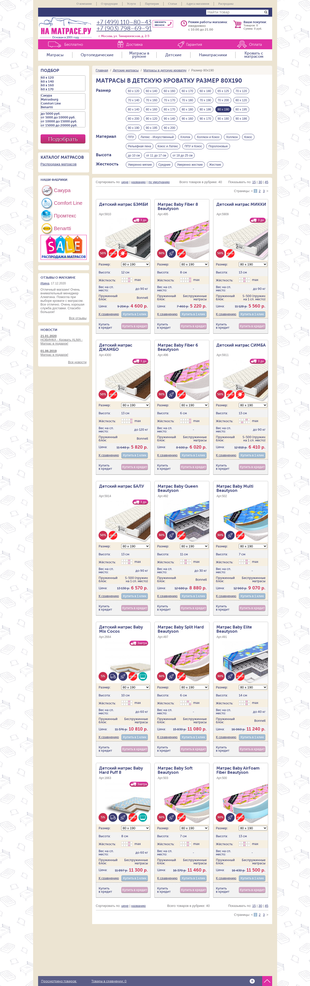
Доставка (134, 45)
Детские (173, 55)
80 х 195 (241, 109)
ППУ (131, 137)
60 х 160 (169, 91)
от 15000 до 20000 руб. (63, 125)
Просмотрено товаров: (59, 981)
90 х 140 (169, 118)
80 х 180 (187, 109)
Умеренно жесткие (190, 164)
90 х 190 (133, 128)
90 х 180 (223, 118)
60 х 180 (205, 91)
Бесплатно (73, 45)
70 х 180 (187, 100)
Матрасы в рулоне (139, 55)
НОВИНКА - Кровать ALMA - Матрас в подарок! (64, 339)
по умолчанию (159, 182)
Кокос (248, 137)
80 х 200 (133, 118)
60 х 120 (133, 91)
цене (124, 182)
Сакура (63, 96)
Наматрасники (213, 55)
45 (266, 182)
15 (254, 182)
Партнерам (152, 3)
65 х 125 (223, 91)
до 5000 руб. (63, 114)
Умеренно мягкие (140, 164)
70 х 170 (169, 100)
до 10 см (134, 155)
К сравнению (109, 314)
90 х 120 (151, 118)
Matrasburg (63, 100)
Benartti (63, 107)
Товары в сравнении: (108, 981)
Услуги (131, 3)
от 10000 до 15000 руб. (63, 121)
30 (260, 182)
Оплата (255, 45)
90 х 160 (187, 118)
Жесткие (215, 164)
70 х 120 (241, 91)
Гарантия (194, 45)
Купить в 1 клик (134, 314)
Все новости (77, 362)
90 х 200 (169, 128)
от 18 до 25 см (182, 155)
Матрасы (55, 55)
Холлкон (232, 137)
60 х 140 (151, 91)
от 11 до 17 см (156, 155)
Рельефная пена (139, 146)
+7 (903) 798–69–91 (124, 28)
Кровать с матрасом (253, 55)
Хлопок (185, 137)
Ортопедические (97, 55)
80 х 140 (133, 109)
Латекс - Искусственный (157, 137)
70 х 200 (223, 100)
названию (138, 182)
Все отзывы (77, 318)
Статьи (172, 3)
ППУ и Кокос (193, 146)
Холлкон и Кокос (208, 137)
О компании (84, 3)
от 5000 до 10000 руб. (63, 117)
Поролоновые (218, 146)
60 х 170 (187, 91)
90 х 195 (151, 128)
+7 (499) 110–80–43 (124, 22)
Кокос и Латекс (168, 146)
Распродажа (225, 3)
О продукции (109, 3)
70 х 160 (151, 100)
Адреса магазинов (197, 3)
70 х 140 (133, 100)
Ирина (45, 283)
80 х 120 (241, 100)
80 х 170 (169, 109)
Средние (164, 164)
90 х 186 (241, 118)
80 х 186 (205, 109)
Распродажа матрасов (59, 164)
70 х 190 (205, 100)
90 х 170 (205, 118)
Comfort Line (63, 103)
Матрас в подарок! (64, 353)
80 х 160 (151, 109)
